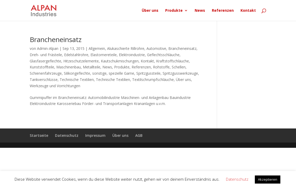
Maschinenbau (68, 66)
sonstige (99, 73)
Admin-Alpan (47, 48)
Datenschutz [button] (237, 179)
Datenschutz (66, 135)
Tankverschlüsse (44, 79)
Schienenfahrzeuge (46, 73)
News (200, 11)
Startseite (39, 135)
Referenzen (223, 11)
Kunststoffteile (42, 66)
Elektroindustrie (132, 54)
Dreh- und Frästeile (46, 54)
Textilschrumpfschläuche (153, 79)
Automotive (156, 48)
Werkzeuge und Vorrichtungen (55, 85)
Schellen (179, 66)
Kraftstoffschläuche (172, 60)
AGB (139, 135)
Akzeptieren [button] (267, 179)
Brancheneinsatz (56, 39)
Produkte (174, 11)
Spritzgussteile (148, 73)
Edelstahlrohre (76, 54)
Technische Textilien (77, 79)
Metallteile (91, 66)
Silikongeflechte (77, 73)
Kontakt (248, 11)
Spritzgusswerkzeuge (180, 73)
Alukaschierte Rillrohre (125, 48)
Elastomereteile (103, 54)
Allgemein (97, 48)
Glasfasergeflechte (45, 60)
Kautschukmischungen (120, 60)
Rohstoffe (161, 66)
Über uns (150, 11)
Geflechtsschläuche (163, 54)
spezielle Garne (121, 73)
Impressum (95, 135)
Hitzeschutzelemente (81, 60)
